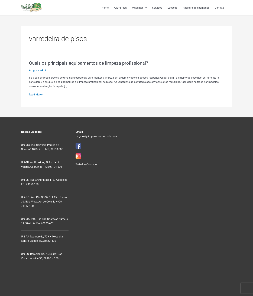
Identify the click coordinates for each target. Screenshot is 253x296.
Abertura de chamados (196, 7)
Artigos (33, 70)
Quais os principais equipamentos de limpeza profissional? (88, 63)
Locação (172, 7)
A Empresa (120, 7)
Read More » (36, 94)
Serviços (157, 7)
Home (105, 7)
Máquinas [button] (138, 7)
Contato (219, 7)
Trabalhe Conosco (86, 164)
